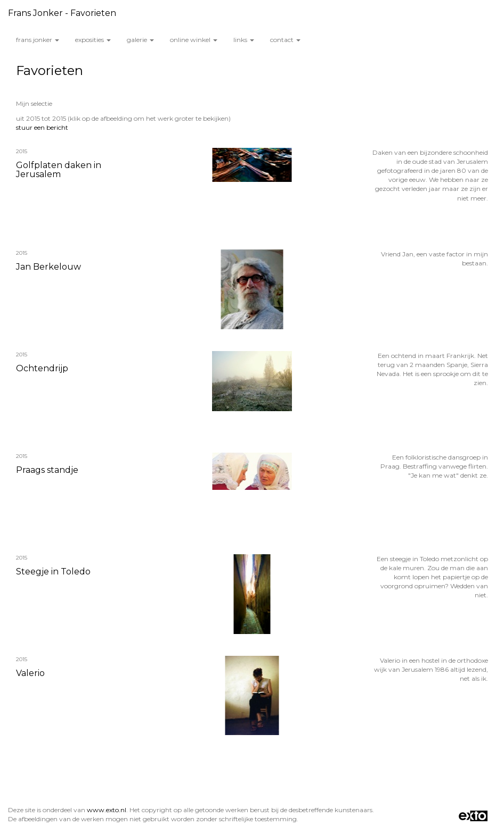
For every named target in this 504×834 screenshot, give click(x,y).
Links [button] (243, 40)
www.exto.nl (106, 810)
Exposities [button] (93, 40)
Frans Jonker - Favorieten (62, 13)
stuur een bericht (42, 127)
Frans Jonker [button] (37, 40)
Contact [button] (285, 40)
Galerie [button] (140, 40)
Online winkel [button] (193, 40)
